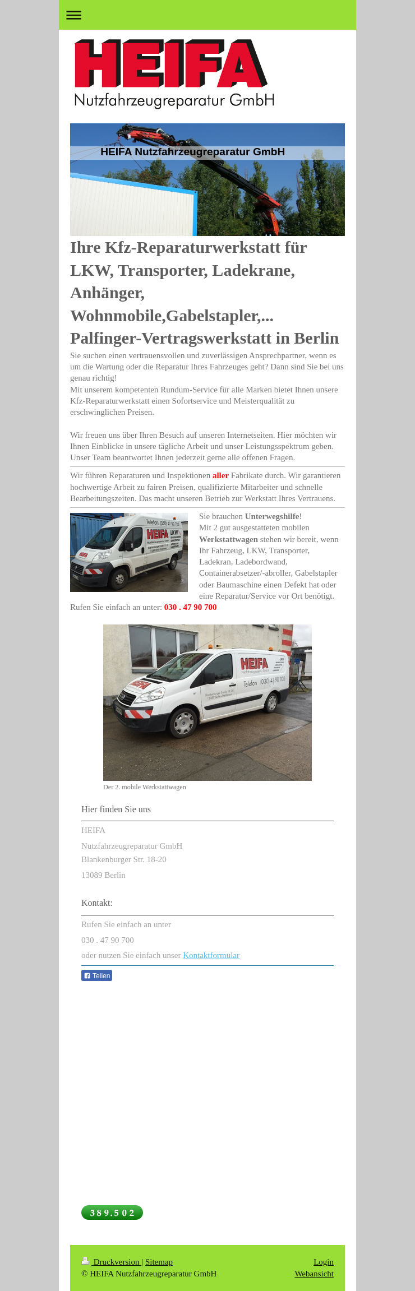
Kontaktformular (211, 955)
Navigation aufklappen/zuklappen (207, 15)
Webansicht (314, 1273)
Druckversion (111, 1261)
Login (323, 1261)
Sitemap (159, 1261)
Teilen (97, 976)
